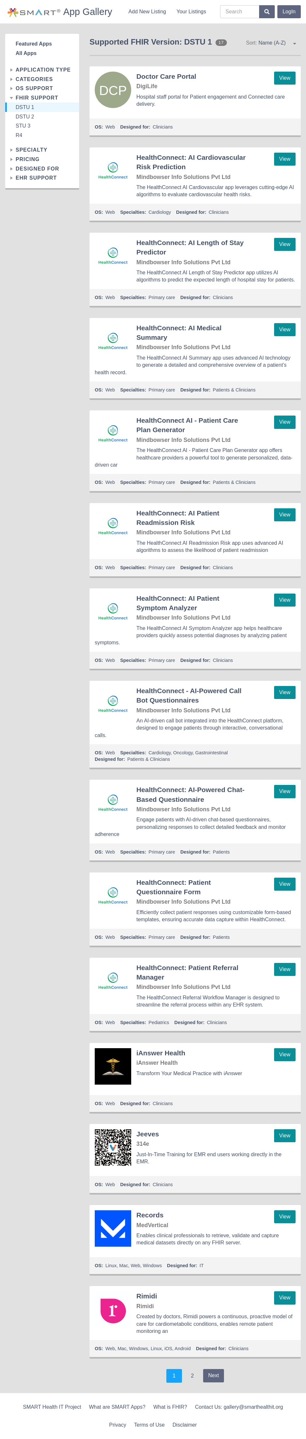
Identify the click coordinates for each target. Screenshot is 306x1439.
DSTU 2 (25, 116)
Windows (152, 1265)
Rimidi (146, 1296)
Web (110, 127)
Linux (111, 1265)
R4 (19, 135)
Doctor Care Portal (166, 76)
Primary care (161, 297)
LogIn (289, 11)
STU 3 (23, 126)
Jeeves (147, 1134)
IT (202, 1265)
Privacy (117, 1425)
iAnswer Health (160, 1053)
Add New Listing (147, 11)
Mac (123, 1265)
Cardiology (159, 212)
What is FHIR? (170, 1407)
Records (149, 1215)
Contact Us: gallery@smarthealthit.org (239, 1407)
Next (213, 1375)
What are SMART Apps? (117, 1407)
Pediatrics (158, 1022)
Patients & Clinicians (234, 389)
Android (182, 1348)
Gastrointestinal (211, 752)
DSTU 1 (25, 107)
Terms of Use (149, 1425)
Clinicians (163, 127)
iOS (168, 1348)
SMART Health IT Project (52, 1407)
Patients (221, 852)
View (284, 78)
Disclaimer (185, 1425)
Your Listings (191, 11)
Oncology (183, 752)
